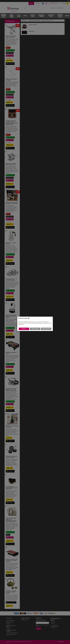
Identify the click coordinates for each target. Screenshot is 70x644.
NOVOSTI (67, 15)
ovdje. (23, 324)
